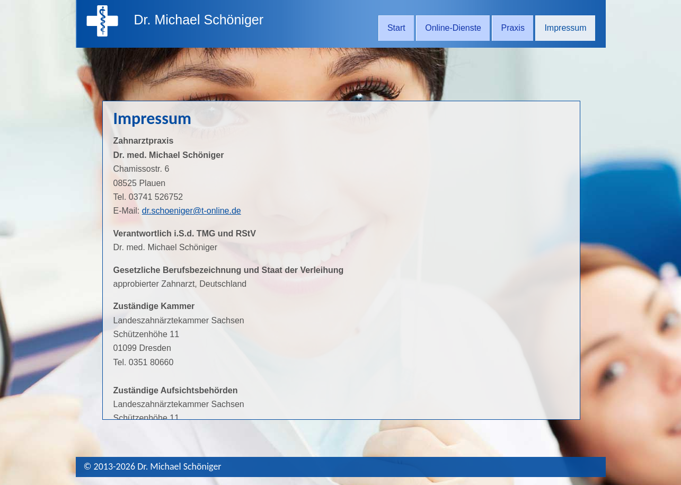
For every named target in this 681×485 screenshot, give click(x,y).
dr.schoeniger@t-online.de (191, 210)
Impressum (565, 27)
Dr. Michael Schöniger (199, 19)
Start (396, 27)
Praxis (512, 27)
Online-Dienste (453, 27)
